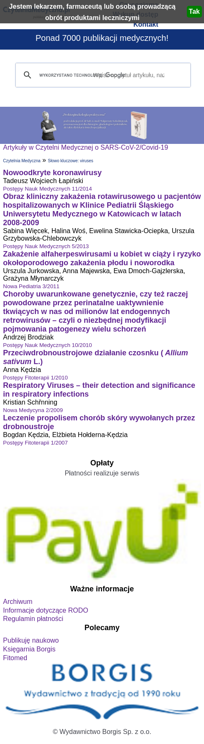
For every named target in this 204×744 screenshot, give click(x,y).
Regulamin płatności (33, 618)
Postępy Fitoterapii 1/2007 (35, 443)
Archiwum (17, 601)
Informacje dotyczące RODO (45, 610)
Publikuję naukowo (31, 640)
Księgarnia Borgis (29, 649)
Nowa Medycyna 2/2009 (33, 410)
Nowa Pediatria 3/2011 (31, 286)
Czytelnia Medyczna (21, 160)
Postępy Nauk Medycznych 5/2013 (46, 246)
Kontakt (145, 24)
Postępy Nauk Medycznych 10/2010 (47, 345)
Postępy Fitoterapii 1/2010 (35, 378)
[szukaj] (101, 75)
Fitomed (15, 657)
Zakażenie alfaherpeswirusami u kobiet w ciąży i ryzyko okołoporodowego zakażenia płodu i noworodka (102, 258)
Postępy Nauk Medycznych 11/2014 (47, 189)
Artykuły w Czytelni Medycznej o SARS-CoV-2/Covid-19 (85, 147)
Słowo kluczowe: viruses (70, 160)
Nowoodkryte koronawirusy (52, 172)
